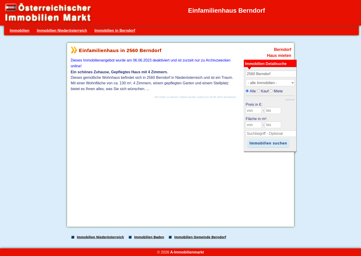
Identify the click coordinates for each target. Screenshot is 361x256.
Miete (278, 91)
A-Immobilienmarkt (187, 252)
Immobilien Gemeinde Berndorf (200, 237)
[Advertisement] (180, 187)
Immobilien (19, 30)
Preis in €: (254, 104)
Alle (253, 91)
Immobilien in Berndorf (114, 30)
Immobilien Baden (149, 237)
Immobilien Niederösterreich (62, 30)
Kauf (265, 91)
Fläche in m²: (256, 119)
